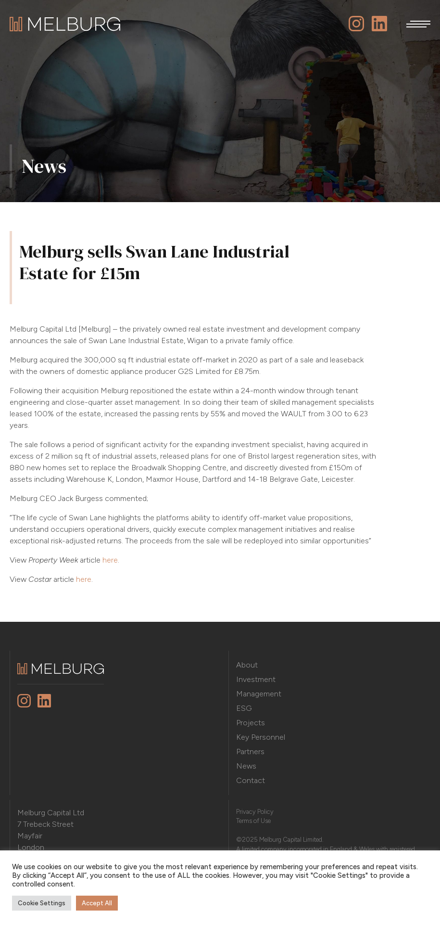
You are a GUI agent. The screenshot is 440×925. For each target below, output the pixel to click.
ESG (244, 708)
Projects (250, 722)
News (246, 766)
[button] (418, 24)
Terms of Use (253, 820)
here (110, 560)
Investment (256, 679)
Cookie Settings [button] (41, 903)
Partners (250, 751)
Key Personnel (260, 737)
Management (258, 693)
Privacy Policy (255, 811)
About (247, 664)
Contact (250, 780)
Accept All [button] (97, 903)
